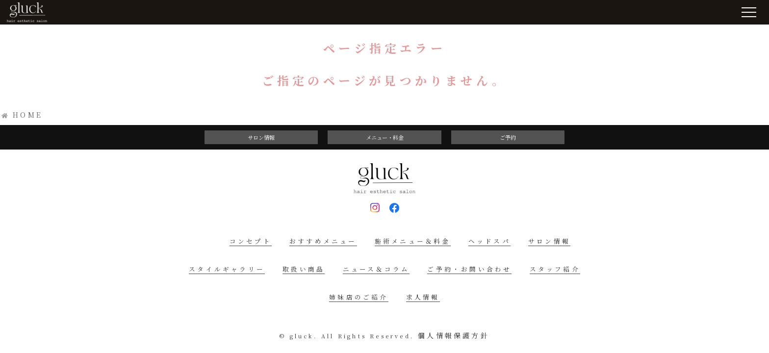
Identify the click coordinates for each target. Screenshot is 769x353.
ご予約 (508, 137)
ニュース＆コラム (376, 269)
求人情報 (423, 297)
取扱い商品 (303, 269)
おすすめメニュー (323, 241)
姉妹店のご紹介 (358, 297)
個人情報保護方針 (453, 335)
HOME (28, 115)
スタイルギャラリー (227, 269)
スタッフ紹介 (555, 269)
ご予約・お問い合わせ (469, 269)
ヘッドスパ (489, 241)
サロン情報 (261, 137)
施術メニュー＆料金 (413, 241)
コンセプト (251, 241)
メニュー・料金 (385, 137)
